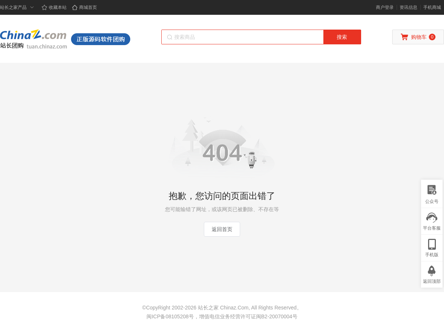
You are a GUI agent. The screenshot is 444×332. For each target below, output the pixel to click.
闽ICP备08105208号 (170, 316)
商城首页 (84, 7)
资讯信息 (408, 7)
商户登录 (385, 7)
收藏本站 (54, 7)
